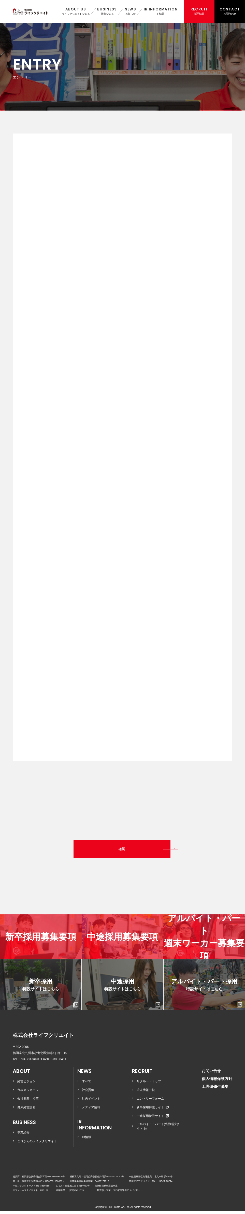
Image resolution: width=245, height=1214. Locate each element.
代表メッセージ (28, 1093)
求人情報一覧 (146, 1093)
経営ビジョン (26, 1084)
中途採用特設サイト (153, 1119)
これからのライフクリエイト (37, 1144)
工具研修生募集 (215, 1089)
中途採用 (132, 996)
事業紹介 (23, 1135)
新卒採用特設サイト (153, 1110)
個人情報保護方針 (217, 1081)
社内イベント (91, 1101)
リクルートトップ (149, 1084)
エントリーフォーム (150, 1101)
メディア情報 (91, 1110)
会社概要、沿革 (28, 1101)
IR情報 (86, 1140)
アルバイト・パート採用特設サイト (158, 1129)
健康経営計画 (26, 1110)
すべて (86, 1084)
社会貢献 (88, 1093)
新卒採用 (50, 996)
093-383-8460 (29, 1062)
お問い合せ (211, 1074)
